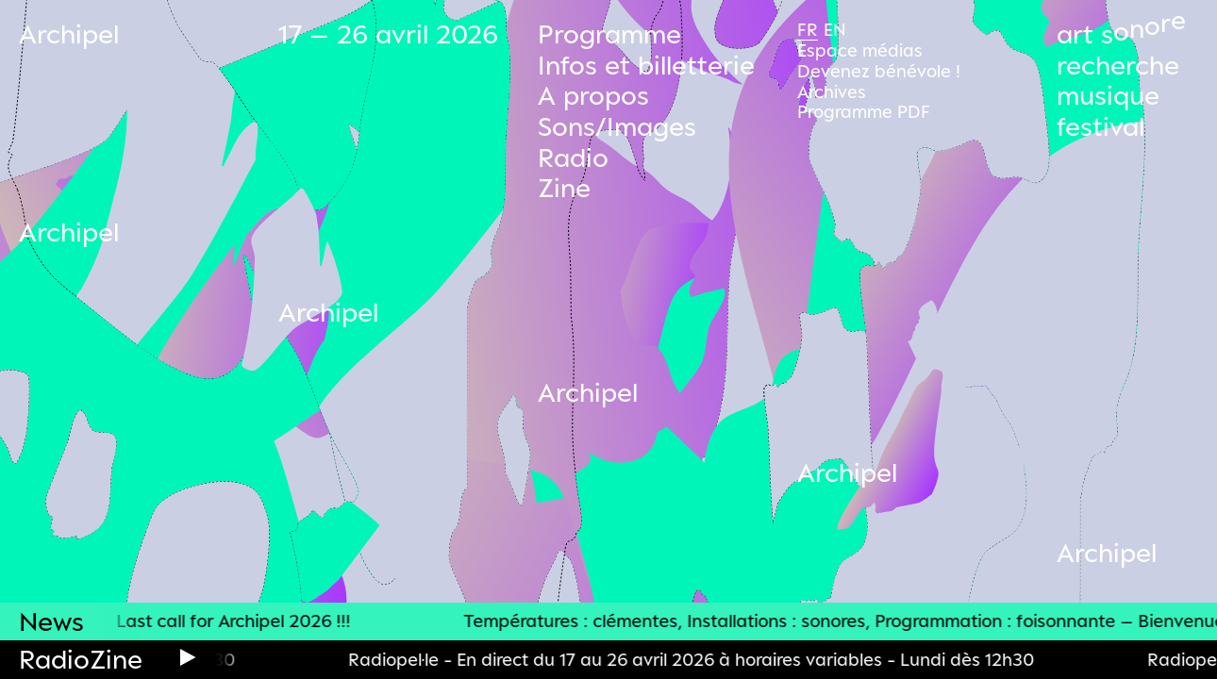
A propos (593, 94)
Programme (609, 33)
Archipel (69, 33)
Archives (831, 91)
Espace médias (860, 50)
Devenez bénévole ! (878, 70)
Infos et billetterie (646, 64)
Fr (807, 29)
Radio (573, 157)
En (835, 29)
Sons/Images (617, 125)
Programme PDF (863, 111)
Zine (564, 187)
